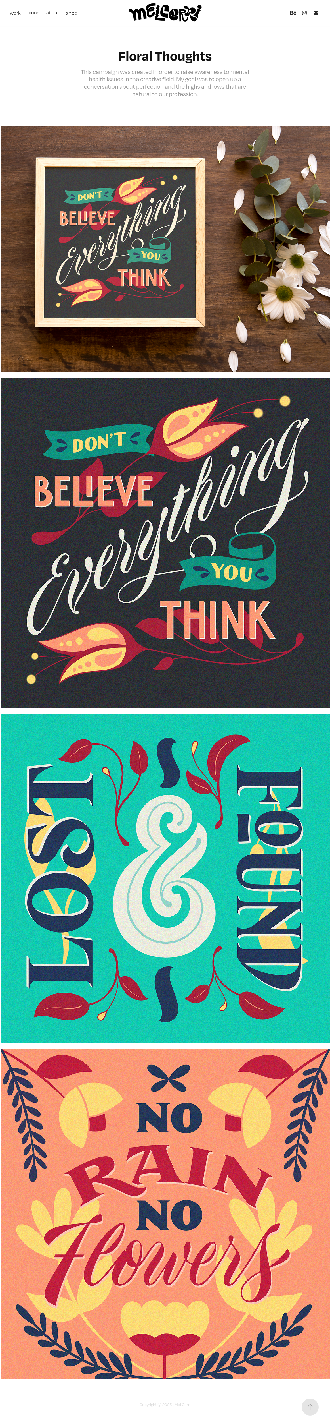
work (15, 13)
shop (72, 13)
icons (33, 12)
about (52, 12)
